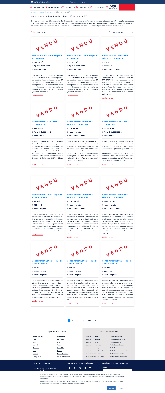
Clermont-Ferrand (63, 357)
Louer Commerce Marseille (94, 351)
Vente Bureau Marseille (117, 339)
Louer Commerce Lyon (93, 348)
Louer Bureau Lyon (92, 336)
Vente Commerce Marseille (119, 351)
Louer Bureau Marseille (93, 339)
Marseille (36, 345)
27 (84, 320)
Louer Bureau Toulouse (93, 345)
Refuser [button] (121, 388)
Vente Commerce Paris (117, 354)
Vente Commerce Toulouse (119, 357)
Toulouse (36, 348)
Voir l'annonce (37, 96)
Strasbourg (61, 336)
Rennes (59, 345)
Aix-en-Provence (62, 354)
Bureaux (41, 12)
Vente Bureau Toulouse (117, 345)
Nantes (35, 354)
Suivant (92, 320)
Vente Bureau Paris (116, 342)
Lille (58, 342)
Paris (34, 339)
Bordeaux (60, 339)
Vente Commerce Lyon (117, 348)
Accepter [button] (111, 388)
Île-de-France (38, 336)
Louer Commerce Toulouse (95, 357)
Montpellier (37, 357)
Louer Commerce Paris (93, 354)
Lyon (34, 342)
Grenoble (60, 348)
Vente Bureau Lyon (116, 336)
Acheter (50, 12)
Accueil (33, 12)
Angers (59, 351)
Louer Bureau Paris (92, 342)
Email (105, 368)
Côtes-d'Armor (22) (63, 12)
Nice (34, 351)
